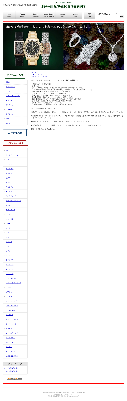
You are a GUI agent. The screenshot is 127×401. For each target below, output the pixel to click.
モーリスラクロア (12, 333)
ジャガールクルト (12, 228)
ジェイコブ (9, 219)
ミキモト (9, 328)
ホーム (33, 72)
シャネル (9, 233)
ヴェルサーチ (10, 164)
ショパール (9, 237)
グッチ (8, 205)
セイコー (9, 251)
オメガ (8, 178)
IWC (7, 150)
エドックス (9, 169)
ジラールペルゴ (11, 223)
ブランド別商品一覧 (11, 371)
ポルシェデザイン (12, 319)
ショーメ (9, 242)
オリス (8, 182)
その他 (8, 123)
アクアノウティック (13, 155)
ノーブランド (10, 351)
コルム (8, 214)
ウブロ (8, 160)
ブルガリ (9, 296)
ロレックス (9, 342)
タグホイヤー (10, 260)
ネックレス (9, 100)
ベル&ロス (9, 315)
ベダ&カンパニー (12, 310)
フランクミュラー (12, 306)
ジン (7, 246)
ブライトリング (11, 301)
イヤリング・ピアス (13, 96)
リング (8, 91)
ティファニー (10, 269)
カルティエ (9, 192)
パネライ (9, 287)
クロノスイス (10, 210)
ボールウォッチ (11, 324)
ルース (8, 119)
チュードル (9, 265)
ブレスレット (10, 105)
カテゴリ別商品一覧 (11, 368)
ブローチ (9, 109)
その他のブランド (12, 356)
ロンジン (9, 347)
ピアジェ (9, 292)
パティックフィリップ (13, 283)
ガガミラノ (9, 187)
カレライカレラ (11, 196)
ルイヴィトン (10, 338)
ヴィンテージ (10, 87)
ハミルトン (9, 274)
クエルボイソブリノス (13, 201)
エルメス (9, 173)
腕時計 (8, 82)
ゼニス (8, 255)
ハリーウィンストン (13, 278)
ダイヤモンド (10, 114)
